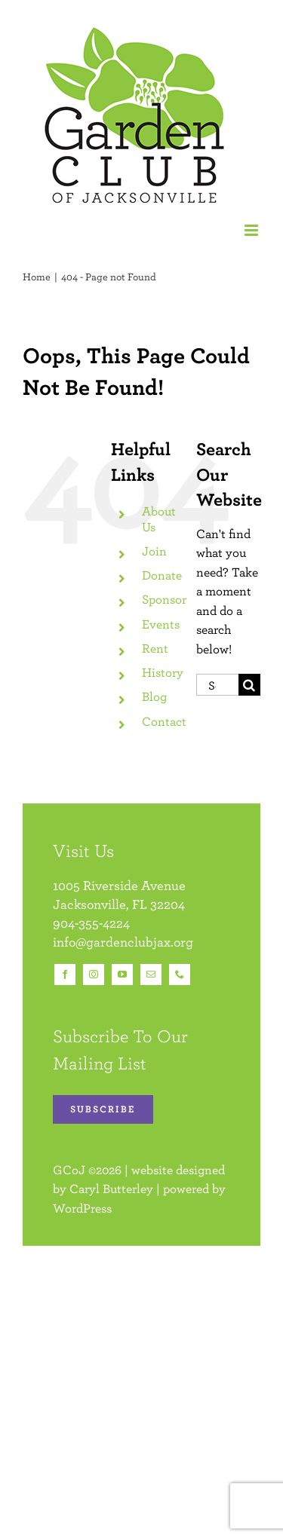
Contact (164, 721)
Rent (155, 648)
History (162, 672)
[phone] (179, 974)
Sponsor (164, 599)
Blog (154, 696)
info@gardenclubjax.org (123, 941)
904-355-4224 (91, 923)
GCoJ (69, 1169)
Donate (162, 575)
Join (154, 551)
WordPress (82, 1208)
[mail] (150, 974)
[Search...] (217, 685)
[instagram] (93, 974)
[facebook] (64, 974)
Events (161, 624)
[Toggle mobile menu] (252, 230)
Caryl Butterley (111, 1188)
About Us (159, 518)
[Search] (249, 685)
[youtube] (122, 974)
